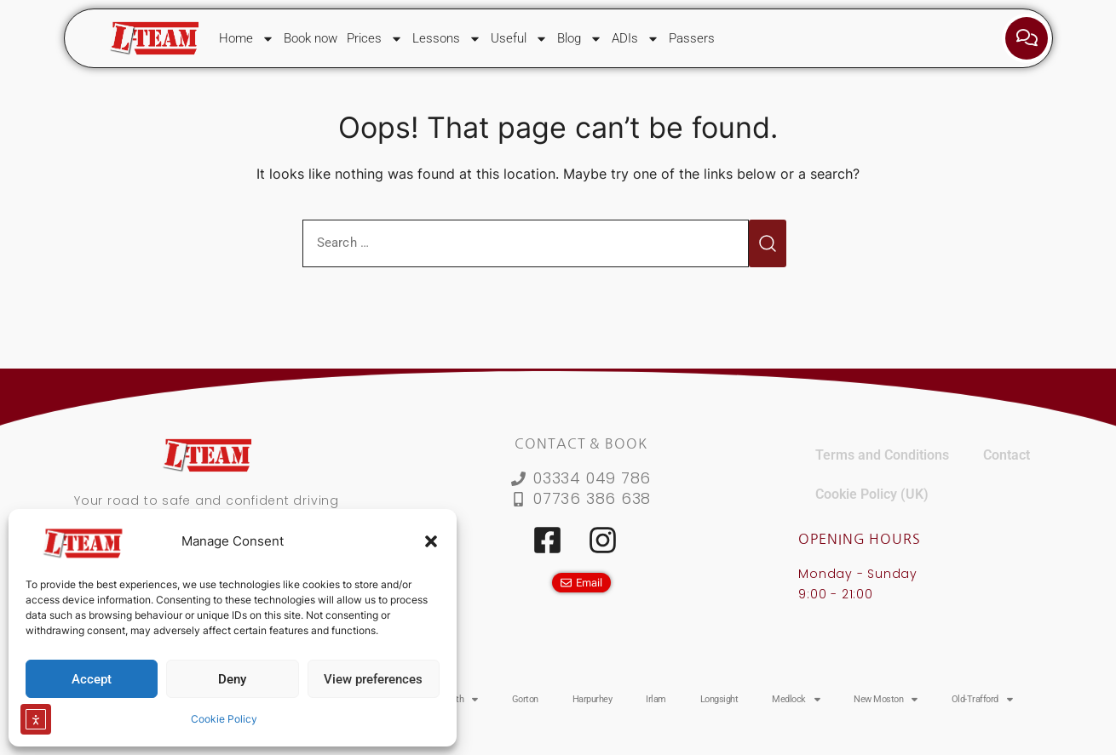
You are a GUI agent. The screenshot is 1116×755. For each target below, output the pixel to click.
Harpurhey (592, 699)
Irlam (656, 699)
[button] (431, 541)
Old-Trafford (982, 699)
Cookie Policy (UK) (872, 494)
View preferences (373, 679)
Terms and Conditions (882, 455)
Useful (519, 39)
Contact (1006, 455)
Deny (232, 679)
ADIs (635, 39)
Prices (375, 39)
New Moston (886, 699)
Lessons (446, 39)
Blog (579, 39)
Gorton (525, 699)
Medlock (796, 699)
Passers (692, 38)
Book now (310, 38)
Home (246, 39)
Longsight (719, 699)
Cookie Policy (224, 718)
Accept (92, 679)
